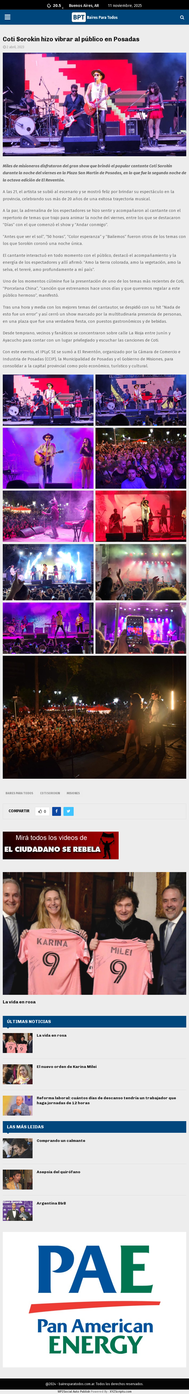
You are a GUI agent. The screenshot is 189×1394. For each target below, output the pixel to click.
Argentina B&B (51, 1203)
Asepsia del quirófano (58, 1172)
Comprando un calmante (61, 1140)
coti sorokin (50, 793)
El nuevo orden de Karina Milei (67, 1066)
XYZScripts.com (121, 1391)
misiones (73, 793)
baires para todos (19, 793)
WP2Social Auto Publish (74, 1391)
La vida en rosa (19, 1001)
